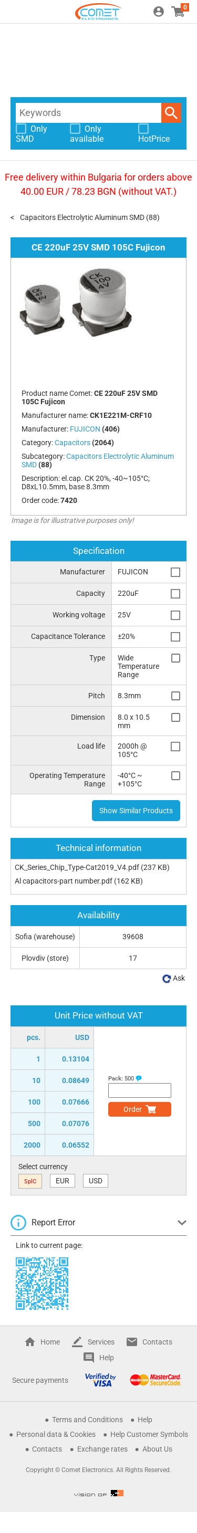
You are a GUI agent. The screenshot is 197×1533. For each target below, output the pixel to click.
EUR (62, 1181)
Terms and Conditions (87, 1419)
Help (106, 1357)
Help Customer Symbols (149, 1434)
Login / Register (158, 11)
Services (101, 1342)
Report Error (53, 1222)
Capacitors (72, 442)
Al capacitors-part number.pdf (63, 881)
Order (132, 1109)
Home (50, 1342)
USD (95, 1181)
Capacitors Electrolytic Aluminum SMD (82, 217)
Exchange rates (102, 1449)
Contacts (157, 1342)
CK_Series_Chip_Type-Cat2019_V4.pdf (77, 867)
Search (171, 113)
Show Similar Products (136, 810)
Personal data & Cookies (56, 1434)
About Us (157, 1449)
